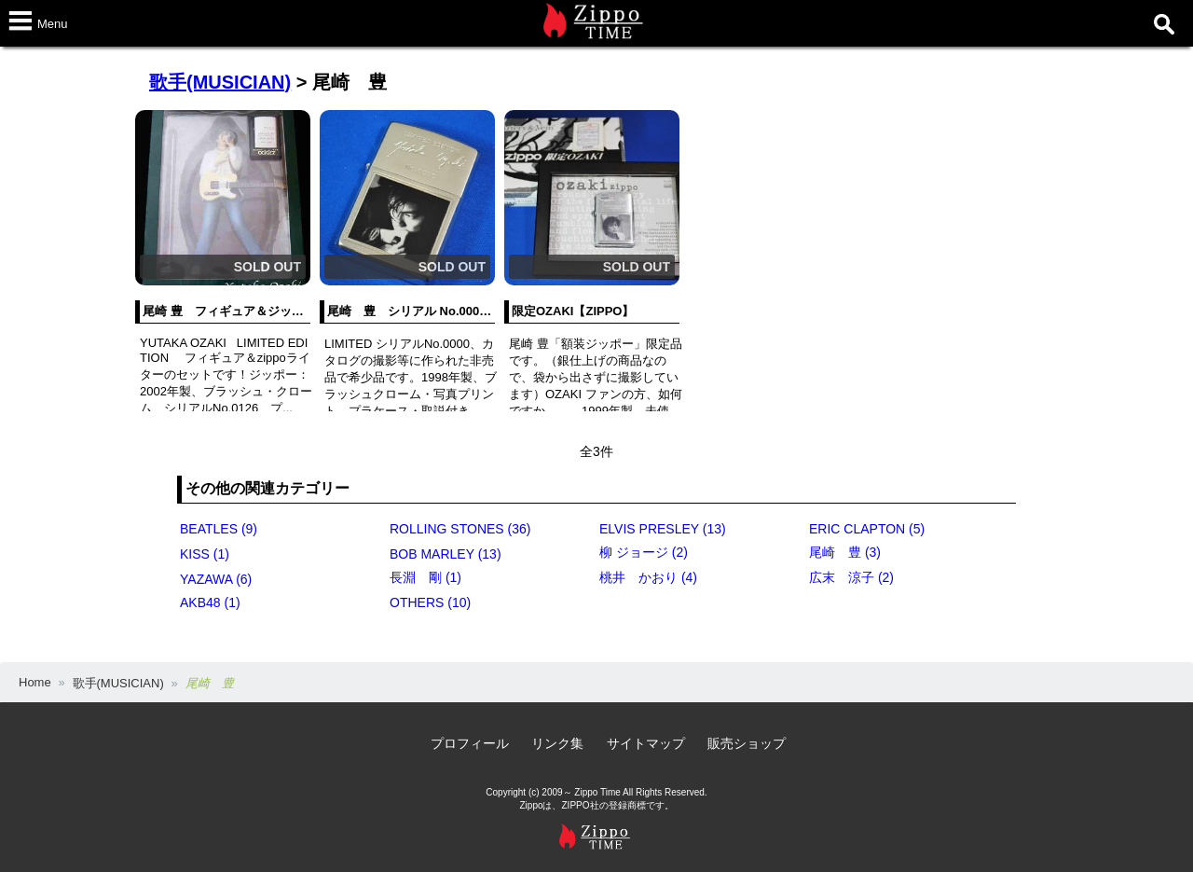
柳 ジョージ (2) (643, 552)
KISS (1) (204, 554)
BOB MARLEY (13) (445, 554)
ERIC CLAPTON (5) (867, 528)
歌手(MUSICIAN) (220, 82)
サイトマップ (646, 743)
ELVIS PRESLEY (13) (662, 528)
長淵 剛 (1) (425, 577)
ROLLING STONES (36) (460, 528)
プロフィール (470, 743)
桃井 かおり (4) (648, 577)
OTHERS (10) (430, 602)
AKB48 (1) (210, 602)
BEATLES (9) (218, 528)
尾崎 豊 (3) (845, 552)
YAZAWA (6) (216, 579)
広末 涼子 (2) (851, 577)
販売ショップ (746, 743)
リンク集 (557, 743)
